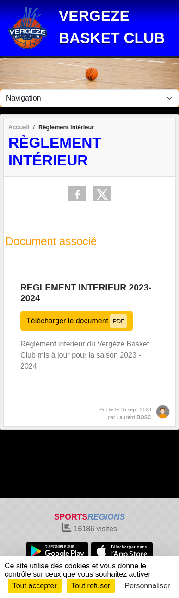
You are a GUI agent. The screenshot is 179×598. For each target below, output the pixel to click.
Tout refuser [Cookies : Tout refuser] (90, 586)
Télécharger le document (76, 320)
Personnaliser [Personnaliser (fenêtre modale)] (147, 586)
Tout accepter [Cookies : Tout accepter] (34, 586)
